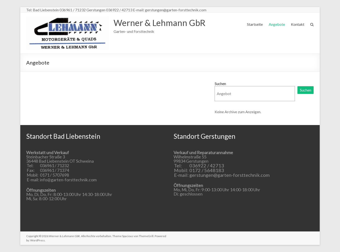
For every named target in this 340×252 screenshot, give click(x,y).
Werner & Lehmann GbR (159, 22)
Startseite (255, 24)
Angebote (277, 24)
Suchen (220, 83)
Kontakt (297, 24)
